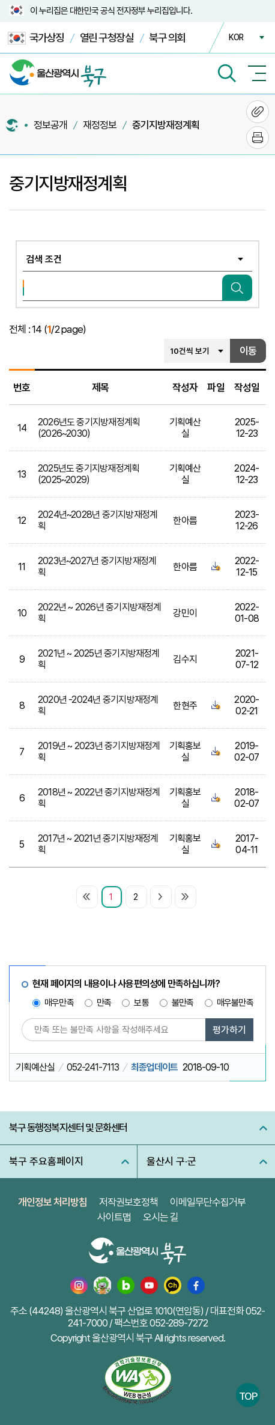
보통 (141, 1002)
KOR (236, 37)
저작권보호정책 (128, 1202)
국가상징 (36, 38)
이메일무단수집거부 (208, 1202)
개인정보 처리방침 (52, 1202)
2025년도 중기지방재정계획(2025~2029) (89, 474)
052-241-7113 (93, 1067)
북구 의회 (167, 37)
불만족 (183, 1002)
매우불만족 (235, 1002)
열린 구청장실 (107, 37)
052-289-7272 (179, 1323)
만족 (104, 1002)
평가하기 (229, 1030)
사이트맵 (114, 1217)
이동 (248, 351)
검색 (237, 288)
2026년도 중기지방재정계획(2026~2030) (89, 427)
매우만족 (59, 1002)
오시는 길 (160, 1217)
